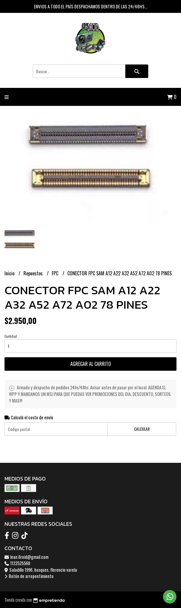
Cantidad (11, 336)
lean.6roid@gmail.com (26, 557)
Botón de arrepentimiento (29, 576)
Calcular (142, 429)
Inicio (10, 273)
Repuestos (33, 273)
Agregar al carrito (90, 363)
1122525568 (17, 563)
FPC (56, 273)
